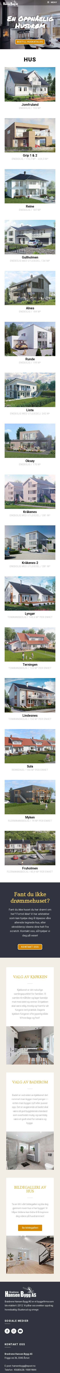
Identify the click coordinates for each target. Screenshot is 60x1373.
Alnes (30, 308)
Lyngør (30, 614)
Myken (30, 817)
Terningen (30, 664)
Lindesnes (30, 715)
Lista (30, 410)
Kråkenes (30, 512)
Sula (30, 766)
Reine (30, 206)
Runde (30, 359)
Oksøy (30, 461)
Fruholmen (30, 868)
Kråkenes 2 (30, 563)
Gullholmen (30, 257)
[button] (30, 41)
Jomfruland (30, 105)
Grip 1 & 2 (30, 155)
